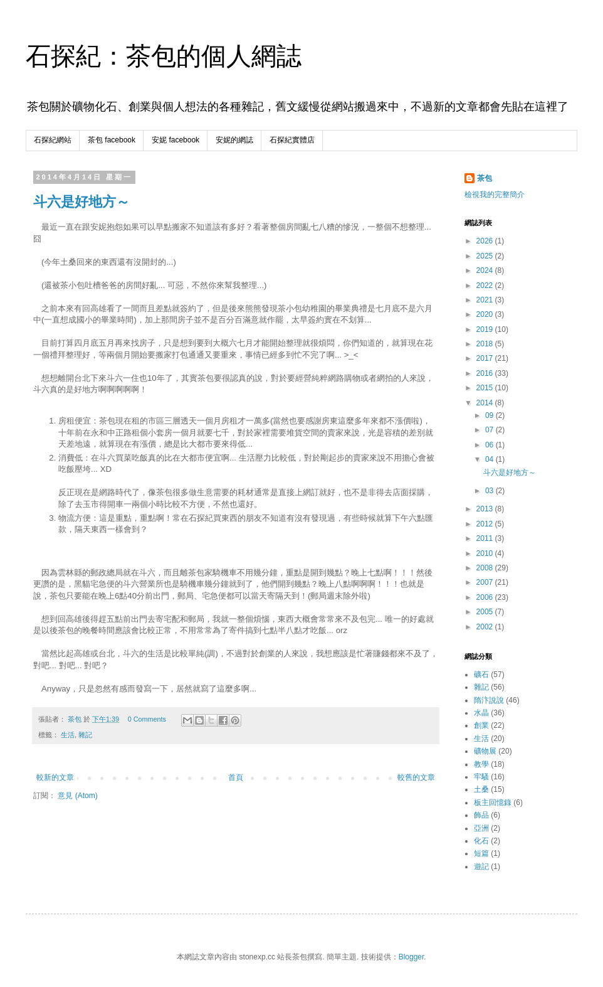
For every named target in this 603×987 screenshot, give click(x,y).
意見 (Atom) (77, 795)
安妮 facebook (175, 140)
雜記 (85, 735)
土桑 (481, 789)
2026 (485, 241)
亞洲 (481, 828)
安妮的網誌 (234, 140)
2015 (485, 387)
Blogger (411, 956)
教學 (481, 764)
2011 (485, 538)
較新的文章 (55, 777)
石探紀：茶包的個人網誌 (164, 56)
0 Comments (147, 719)
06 (490, 444)
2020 (485, 314)
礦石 (481, 674)
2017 (485, 358)
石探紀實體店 (292, 140)
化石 (481, 840)
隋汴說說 (489, 700)
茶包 (484, 178)
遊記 (481, 866)
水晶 (481, 712)
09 (490, 415)
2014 (485, 402)
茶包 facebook (111, 140)
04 (490, 459)
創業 (481, 725)
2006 (485, 597)
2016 (485, 373)
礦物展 (485, 751)
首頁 (235, 777)
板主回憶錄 (492, 802)
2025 (485, 256)
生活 (68, 735)
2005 (485, 611)
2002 (485, 626)
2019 (485, 329)
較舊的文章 (416, 777)
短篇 (481, 853)
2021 (485, 300)
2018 (485, 343)
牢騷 (481, 776)
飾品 (481, 815)
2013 (485, 508)
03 (490, 490)
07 (490, 429)
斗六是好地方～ (81, 202)
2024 (485, 270)
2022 (485, 285)
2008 (485, 567)
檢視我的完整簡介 (494, 194)
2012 (485, 524)
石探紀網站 (52, 140)
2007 (485, 582)
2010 (485, 553)
